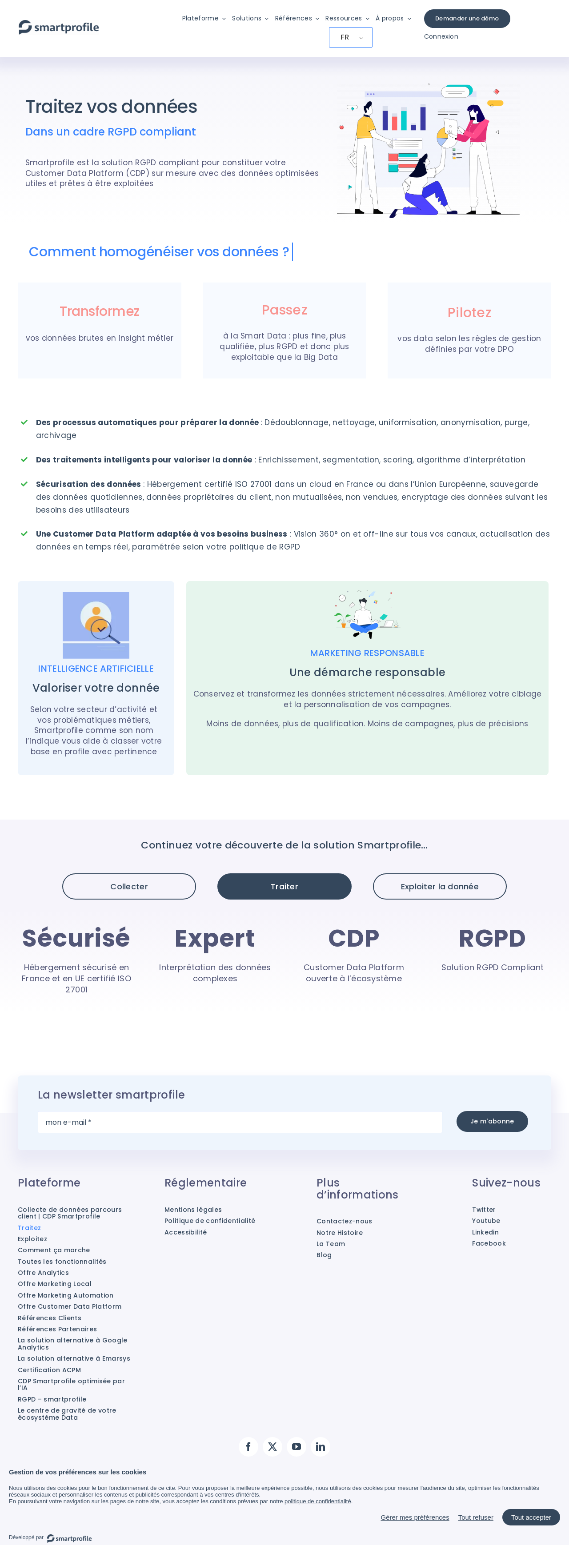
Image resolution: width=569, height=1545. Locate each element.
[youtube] (296, 1447)
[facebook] (248, 1447)
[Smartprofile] (59, 25)
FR (345, 37)
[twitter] (272, 1447)
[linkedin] (320, 1447)
